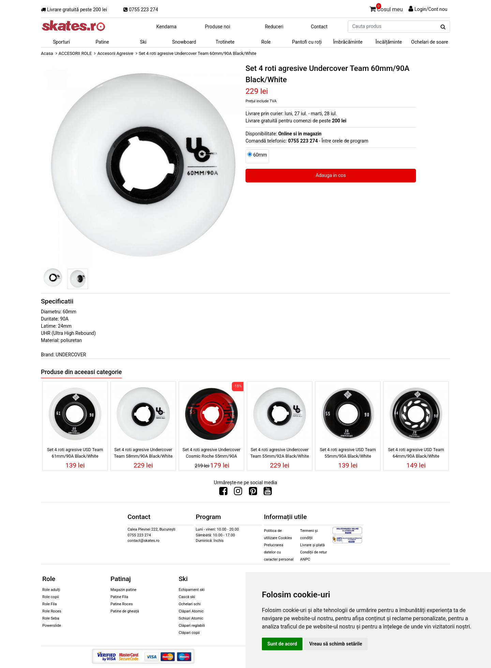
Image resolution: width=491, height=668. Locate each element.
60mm (260, 155)
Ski (143, 42)
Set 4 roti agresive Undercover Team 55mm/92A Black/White (279, 453)
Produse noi (217, 26)
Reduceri (274, 26)
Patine (102, 42)
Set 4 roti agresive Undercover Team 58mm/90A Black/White (143, 453)
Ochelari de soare (429, 42)
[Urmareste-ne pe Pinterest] (253, 492)
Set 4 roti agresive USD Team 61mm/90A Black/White (75, 453)
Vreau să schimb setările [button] (335, 644)
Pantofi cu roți (307, 42)
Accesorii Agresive (115, 53)
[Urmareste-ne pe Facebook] (223, 492)
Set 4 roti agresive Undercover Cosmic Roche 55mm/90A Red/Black (211, 454)
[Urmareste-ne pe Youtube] (267, 492)
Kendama (166, 26)
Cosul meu (386, 8)
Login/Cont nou (430, 9)
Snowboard (184, 42)
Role (265, 42)
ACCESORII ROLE (75, 53)
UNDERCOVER (71, 354)
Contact (319, 26)
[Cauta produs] (443, 26)
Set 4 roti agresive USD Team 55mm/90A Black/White (348, 453)
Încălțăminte (388, 42)
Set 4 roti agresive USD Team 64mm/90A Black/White (416, 453)
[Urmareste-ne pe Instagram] (238, 492)
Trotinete (225, 42)
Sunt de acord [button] (282, 644)
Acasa (47, 53)
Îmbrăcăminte (347, 42)
